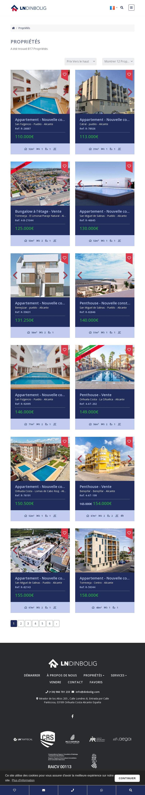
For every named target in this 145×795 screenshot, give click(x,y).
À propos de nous (62, 675)
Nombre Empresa (28, 8)
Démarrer (32, 675)
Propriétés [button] (93, 675)
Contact (75, 682)
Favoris (96, 682)
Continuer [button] (127, 778)
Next (65, 92)
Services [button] (118, 675)
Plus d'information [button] (23, 780)
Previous (15, 92)
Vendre (55, 682)
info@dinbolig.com (88, 692)
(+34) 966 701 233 (58, 692)
